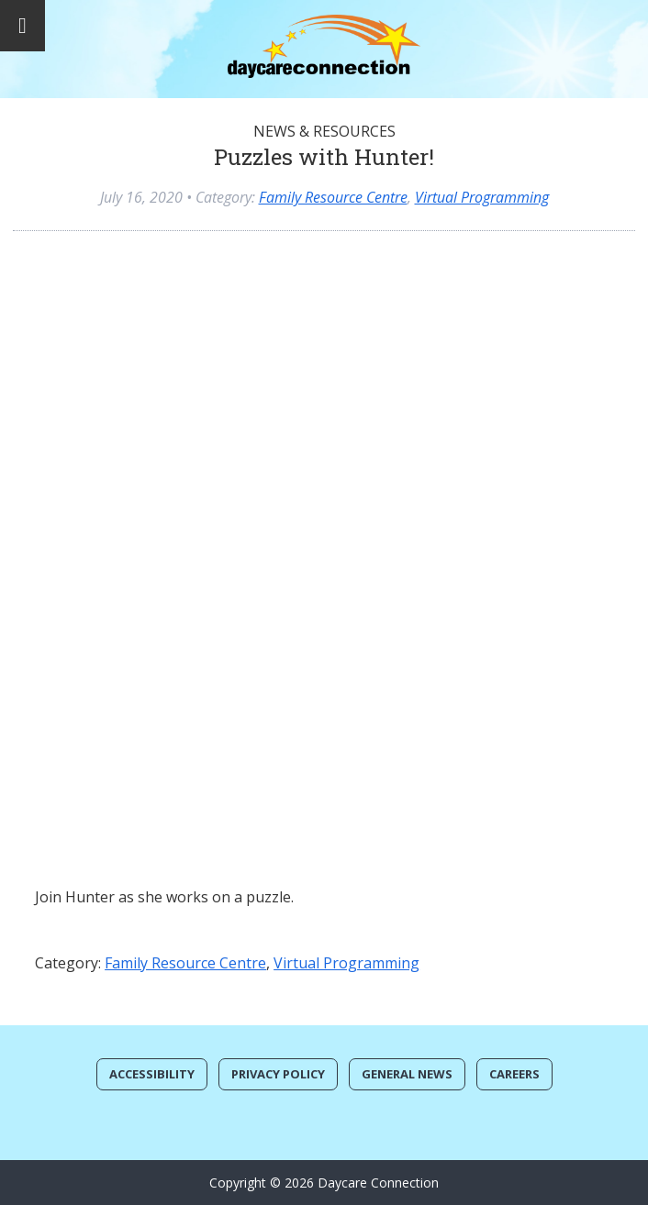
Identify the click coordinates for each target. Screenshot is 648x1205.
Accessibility (152, 1074)
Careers (514, 1074)
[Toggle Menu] (22, 25)
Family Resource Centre (333, 197)
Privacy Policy (278, 1074)
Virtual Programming (482, 197)
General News (407, 1074)
